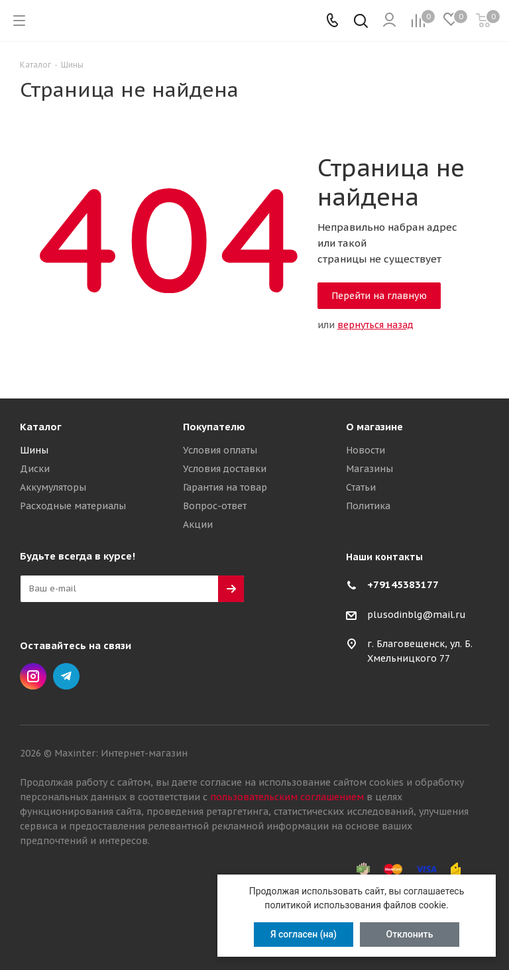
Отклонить (409, 934)
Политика (368, 506)
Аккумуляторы (53, 487)
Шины (34, 450)
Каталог (41, 426)
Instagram (33, 676)
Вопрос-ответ (215, 506)
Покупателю (214, 426)
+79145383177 (403, 584)
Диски (35, 469)
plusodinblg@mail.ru (416, 615)
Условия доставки (224, 469)
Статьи (361, 487)
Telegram (66, 676)
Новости (365, 450)
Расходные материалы (73, 506)
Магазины (369, 469)
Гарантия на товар (225, 487)
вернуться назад (375, 325)
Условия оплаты (220, 450)
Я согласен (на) (303, 934)
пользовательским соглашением (287, 797)
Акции (198, 524)
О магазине (374, 426)
